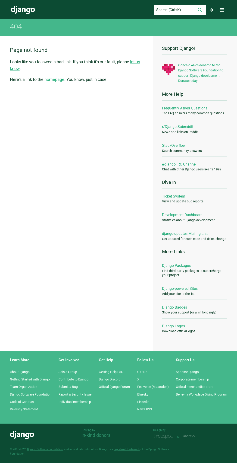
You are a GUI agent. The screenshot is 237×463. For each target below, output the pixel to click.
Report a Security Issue (75, 394)
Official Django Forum (114, 387)
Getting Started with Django (30, 379)
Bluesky (142, 394)
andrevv (194, 436)
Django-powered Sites (180, 288)
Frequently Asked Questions (184, 108)
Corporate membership (192, 379)
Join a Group (68, 372)
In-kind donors (95, 435)
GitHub (142, 372)
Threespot (164, 436)
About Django (20, 372)
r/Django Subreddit (177, 127)
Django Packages (176, 265)
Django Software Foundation (30, 394)
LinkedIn (143, 402)
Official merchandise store (194, 387)
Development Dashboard (182, 215)
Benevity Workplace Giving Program (201, 394)
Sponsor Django (187, 372)
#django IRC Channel (179, 164)
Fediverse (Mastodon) (153, 387)
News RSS (144, 409)
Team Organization (23, 387)
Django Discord (110, 379)
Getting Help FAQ (111, 372)
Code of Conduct (22, 402)
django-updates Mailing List (185, 233)
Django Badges (174, 307)
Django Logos (173, 326)
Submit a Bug (68, 387)
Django (23, 10)
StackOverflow (174, 145)
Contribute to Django (73, 379)
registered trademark (127, 449)
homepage (54, 79)
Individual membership (75, 402)
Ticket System (173, 196)
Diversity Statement (24, 409)
